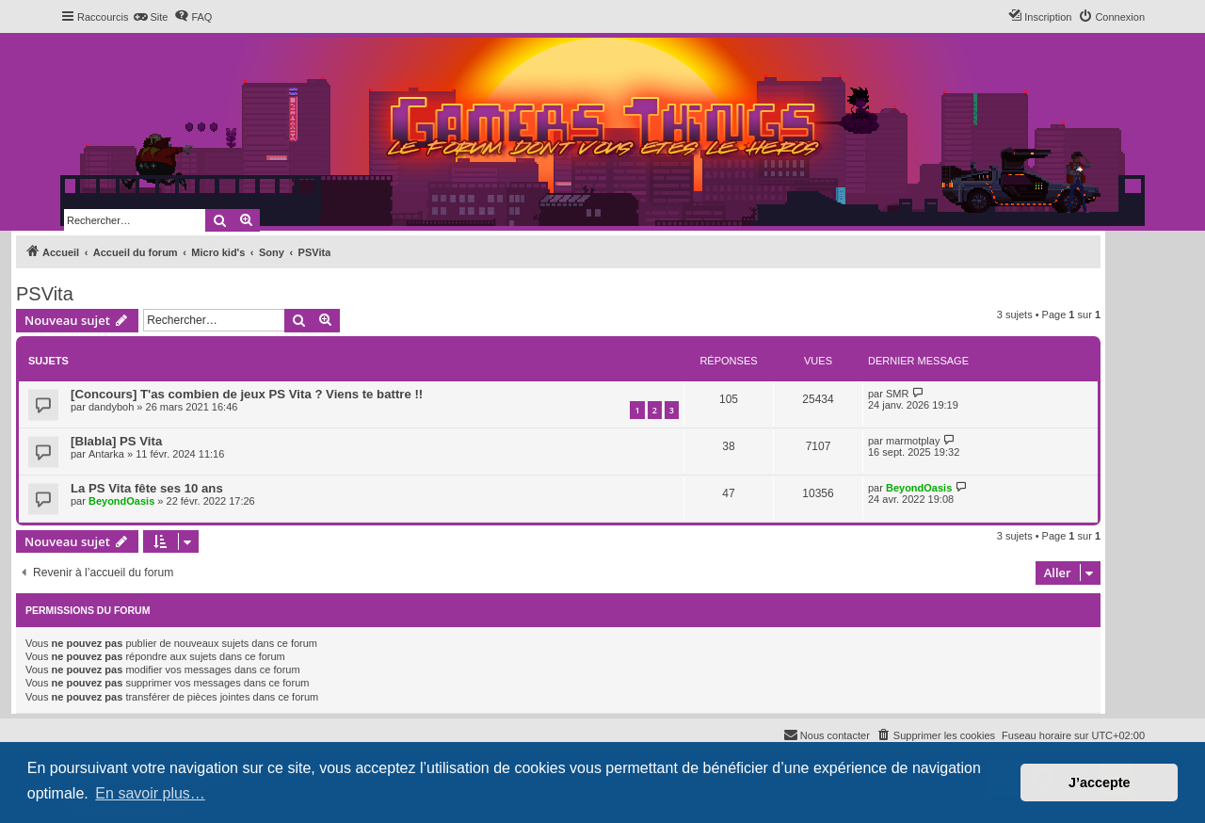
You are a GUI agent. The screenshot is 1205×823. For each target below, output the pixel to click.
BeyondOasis (121, 501)
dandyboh (111, 406)
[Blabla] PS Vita (116, 441)
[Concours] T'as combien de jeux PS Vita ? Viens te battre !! (247, 394)
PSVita (44, 293)
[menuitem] (150, 17)
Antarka (106, 454)
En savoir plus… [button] (150, 793)
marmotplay (913, 440)
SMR (897, 393)
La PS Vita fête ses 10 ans (147, 488)
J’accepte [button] (1099, 782)
